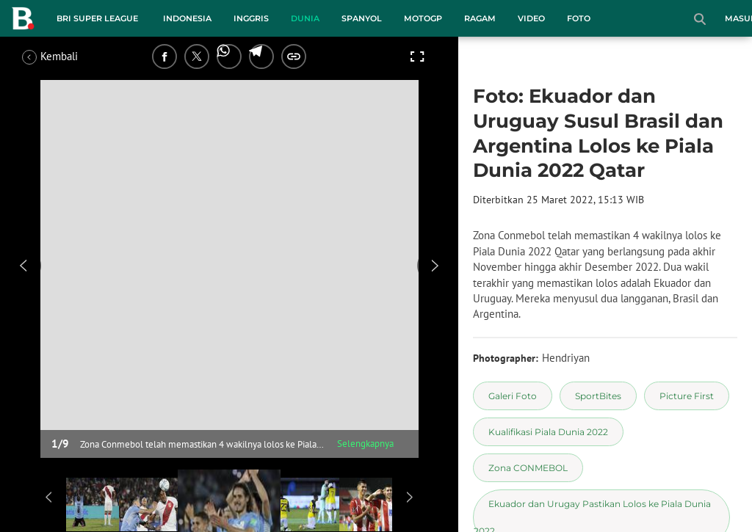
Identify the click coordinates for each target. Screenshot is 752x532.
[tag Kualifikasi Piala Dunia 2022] (548, 432)
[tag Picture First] (686, 396)
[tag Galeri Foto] (512, 396)
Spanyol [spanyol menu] (361, 18)
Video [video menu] (531, 18)
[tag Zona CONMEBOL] (528, 467)
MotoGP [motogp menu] (423, 18)
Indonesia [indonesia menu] (187, 18)
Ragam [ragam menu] (480, 18)
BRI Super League (97, 18)
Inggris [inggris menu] (251, 18)
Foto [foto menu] (578, 18)
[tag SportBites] (598, 396)
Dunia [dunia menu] (305, 18)
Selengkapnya (365, 443)
